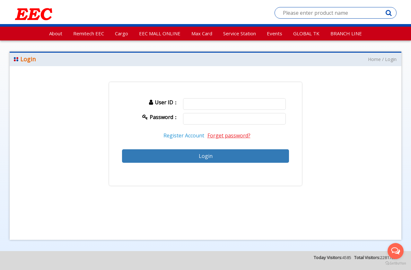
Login (391, 59)
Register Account (183, 135)
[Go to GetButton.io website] (395, 263)
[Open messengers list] (396, 251)
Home (374, 59)
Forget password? (228, 135)
